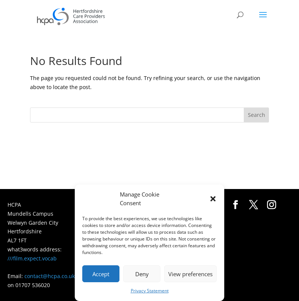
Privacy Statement (150, 290)
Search (256, 114)
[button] (213, 199)
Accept (100, 274)
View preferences (190, 274)
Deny (142, 274)
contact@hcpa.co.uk (49, 276)
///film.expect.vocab (32, 258)
